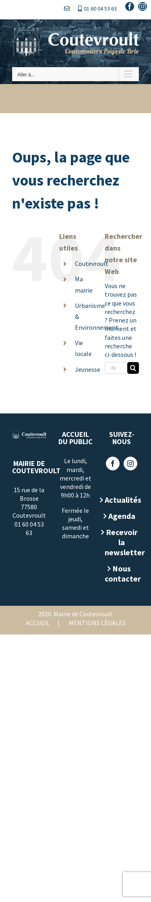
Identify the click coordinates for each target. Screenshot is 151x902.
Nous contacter (122, 573)
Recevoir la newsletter (122, 542)
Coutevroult (91, 263)
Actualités (122, 500)
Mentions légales (97, 623)
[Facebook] (113, 463)
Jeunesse (87, 369)
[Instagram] (130, 463)
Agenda (121, 516)
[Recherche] (133, 368)
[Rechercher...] (116, 368)
